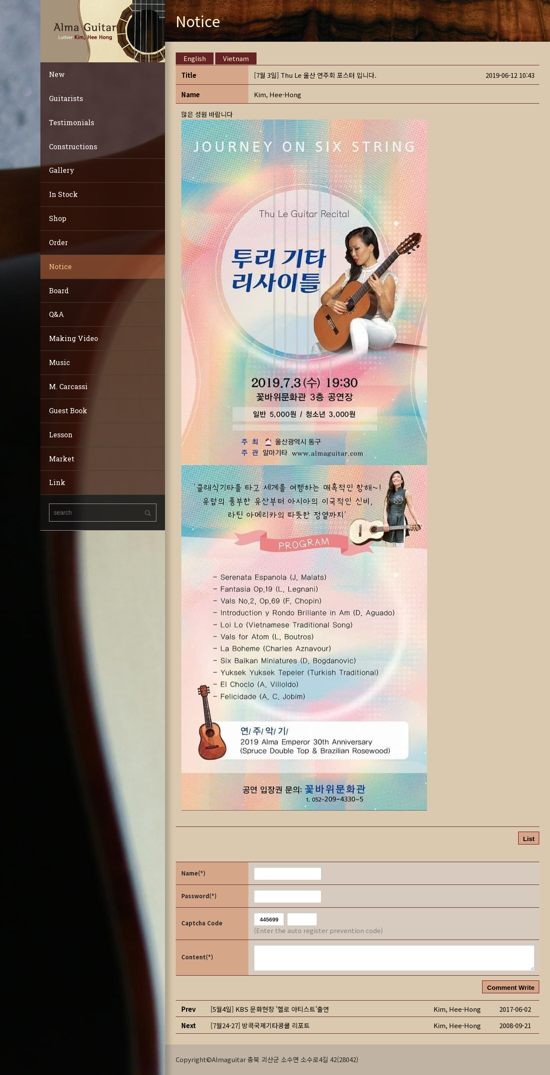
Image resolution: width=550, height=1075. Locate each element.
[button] (277, 94)
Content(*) (197, 957)
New (57, 74)
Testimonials (71, 122)
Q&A (56, 314)
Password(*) (199, 896)
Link (57, 482)
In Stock (63, 194)
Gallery (61, 170)
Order (58, 242)
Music (59, 362)
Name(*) (193, 873)
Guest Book (68, 410)
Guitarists (66, 98)
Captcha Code (202, 923)
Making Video (73, 338)
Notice (60, 266)
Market (61, 458)
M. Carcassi (68, 386)
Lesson (61, 434)
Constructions (73, 146)
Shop (57, 218)
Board (59, 290)
